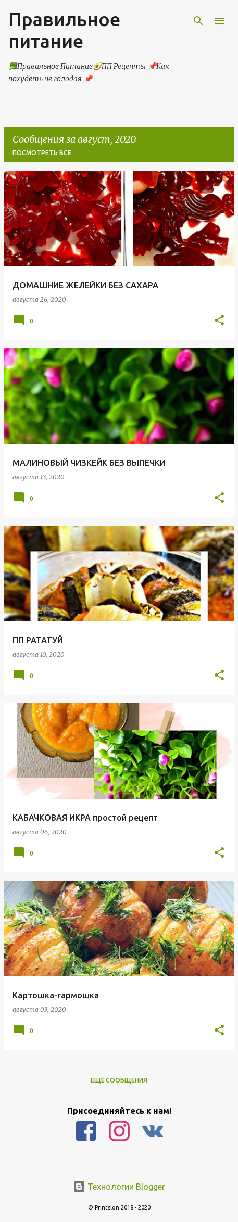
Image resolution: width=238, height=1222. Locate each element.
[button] (219, 320)
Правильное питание (64, 30)
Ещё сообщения (119, 1080)
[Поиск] (198, 20)
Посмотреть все (41, 152)
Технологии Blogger (119, 1186)
